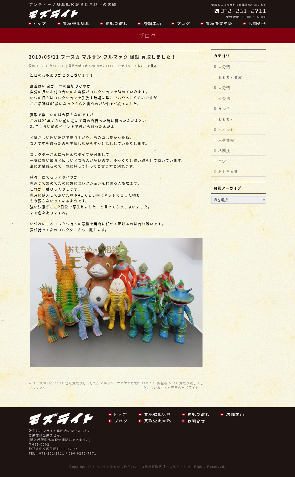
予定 (222, 161)
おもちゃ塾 (228, 171)
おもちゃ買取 (147, 66)
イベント (226, 129)
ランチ (224, 108)
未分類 (224, 66)
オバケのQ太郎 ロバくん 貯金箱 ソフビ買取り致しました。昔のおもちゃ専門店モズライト (160, 385)
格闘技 (224, 150)
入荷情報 (226, 140)
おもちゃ (226, 119)
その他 (224, 98)
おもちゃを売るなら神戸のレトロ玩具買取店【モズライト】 (139, 467)
